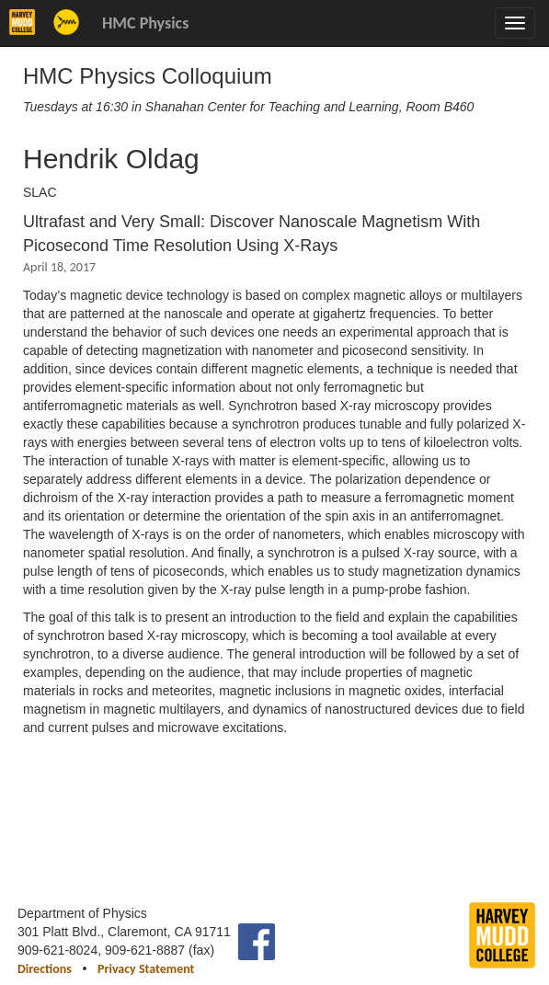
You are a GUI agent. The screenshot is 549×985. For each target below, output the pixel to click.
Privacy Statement (145, 969)
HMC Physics (145, 23)
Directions (44, 969)
